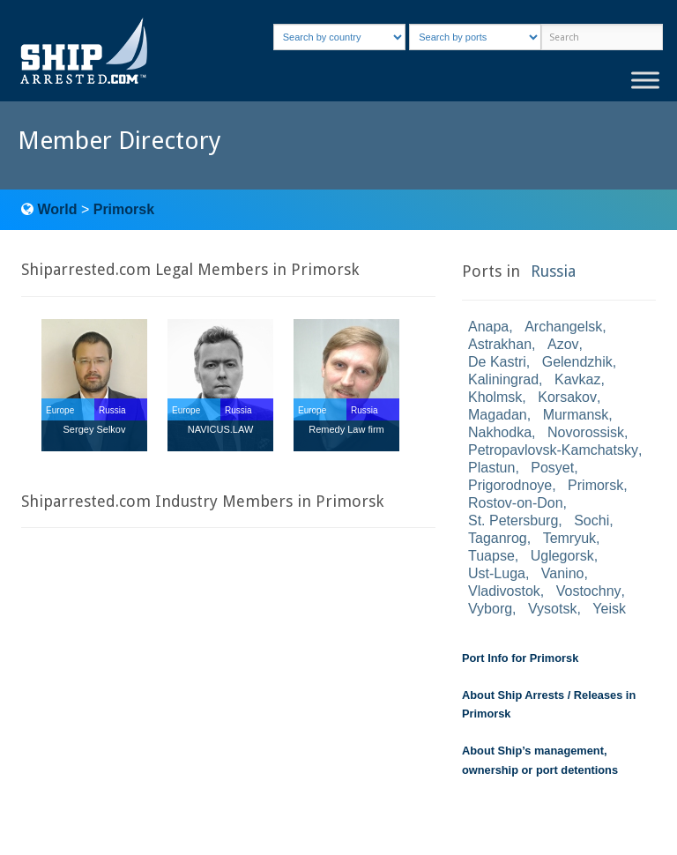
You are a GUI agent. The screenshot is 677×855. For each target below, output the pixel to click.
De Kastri (497, 361)
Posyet (552, 467)
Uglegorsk (562, 555)
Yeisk (609, 608)
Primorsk (123, 209)
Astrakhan (500, 344)
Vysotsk (552, 608)
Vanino (562, 573)
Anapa (488, 326)
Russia (553, 271)
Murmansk (576, 414)
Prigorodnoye (510, 485)
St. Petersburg (513, 520)
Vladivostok (504, 591)
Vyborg (490, 608)
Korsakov (567, 397)
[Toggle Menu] (645, 79)
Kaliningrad (503, 379)
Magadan (497, 414)
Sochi (591, 520)
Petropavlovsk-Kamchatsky (553, 449)
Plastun (491, 467)
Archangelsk (563, 326)
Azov (563, 344)
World (57, 209)
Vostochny (588, 591)
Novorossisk (585, 432)
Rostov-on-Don (515, 502)
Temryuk (569, 538)
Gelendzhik (577, 361)
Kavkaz (577, 379)
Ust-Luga (496, 573)
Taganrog (497, 538)
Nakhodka (500, 432)
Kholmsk (495, 397)
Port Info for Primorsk (520, 658)
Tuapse (491, 555)
